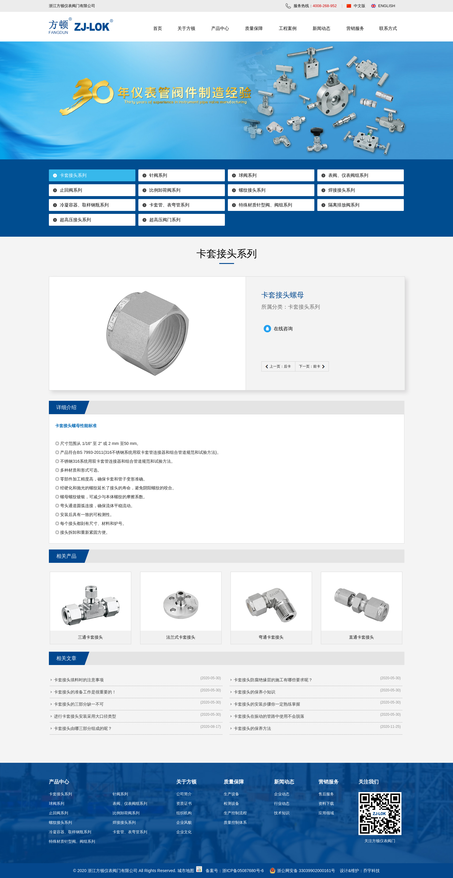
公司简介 (184, 794)
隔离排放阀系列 (343, 204)
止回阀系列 (71, 190)
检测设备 (231, 803)
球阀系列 (248, 175)
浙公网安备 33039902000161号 (302, 871)
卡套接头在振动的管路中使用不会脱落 (269, 716)
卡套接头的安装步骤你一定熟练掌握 (267, 704)
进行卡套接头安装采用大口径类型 (85, 716)
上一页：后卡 (280, 366)
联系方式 (388, 28)
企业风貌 (184, 822)
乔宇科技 (371, 870)
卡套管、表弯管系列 (169, 204)
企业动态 (281, 794)
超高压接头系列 (75, 219)
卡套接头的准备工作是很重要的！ (85, 692)
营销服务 (355, 28)
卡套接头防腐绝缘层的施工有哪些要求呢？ (273, 679)
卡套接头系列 (73, 175)
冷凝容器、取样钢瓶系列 (84, 204)
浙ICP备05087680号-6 (243, 870)
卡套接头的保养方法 (252, 728)
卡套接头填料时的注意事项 (79, 679)
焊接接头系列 (341, 190)
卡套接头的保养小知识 (254, 692)
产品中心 (220, 28)
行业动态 (281, 803)
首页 (157, 28)
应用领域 (326, 813)
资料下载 (326, 803)
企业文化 (184, 832)
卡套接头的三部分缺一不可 (79, 704)
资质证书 (184, 803)
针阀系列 (158, 175)
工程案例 (288, 28)
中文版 (359, 6)
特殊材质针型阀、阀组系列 (265, 204)
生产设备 (231, 794)
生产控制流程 (235, 813)
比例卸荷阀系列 (164, 190)
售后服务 (326, 794)
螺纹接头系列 (252, 190)
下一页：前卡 (309, 366)
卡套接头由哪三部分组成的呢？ (83, 728)
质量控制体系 (235, 822)
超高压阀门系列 (164, 219)
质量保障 (254, 28)
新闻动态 (321, 28)
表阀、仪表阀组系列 (348, 175)
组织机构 (184, 813)
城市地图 (185, 870)
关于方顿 (186, 28)
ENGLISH (386, 6)
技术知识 (281, 813)
